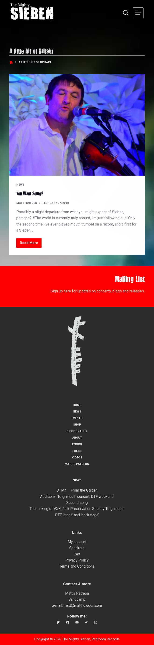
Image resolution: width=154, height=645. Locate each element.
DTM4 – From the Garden (77, 490)
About (77, 437)
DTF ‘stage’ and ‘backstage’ (77, 515)
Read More (30, 244)
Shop (77, 424)
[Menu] (138, 12)
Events (76, 418)
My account (77, 542)
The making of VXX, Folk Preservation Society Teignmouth (77, 508)
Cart (77, 554)
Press (76, 451)
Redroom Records (106, 639)
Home (77, 405)
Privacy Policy (77, 560)
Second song (77, 502)
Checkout (76, 548)
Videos (77, 457)
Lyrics (77, 444)
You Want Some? (29, 193)
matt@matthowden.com (83, 605)
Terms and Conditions (77, 566)
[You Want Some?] (77, 125)
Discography (76, 431)
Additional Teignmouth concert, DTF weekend (77, 496)
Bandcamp (76, 599)
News (20, 185)
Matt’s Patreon (77, 464)
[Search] (125, 12)
